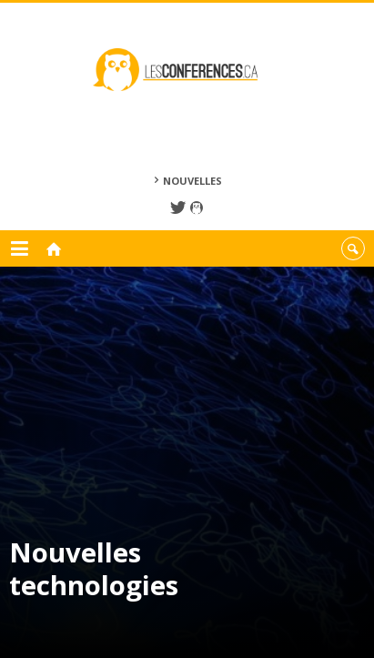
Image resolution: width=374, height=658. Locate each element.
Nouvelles (192, 180)
